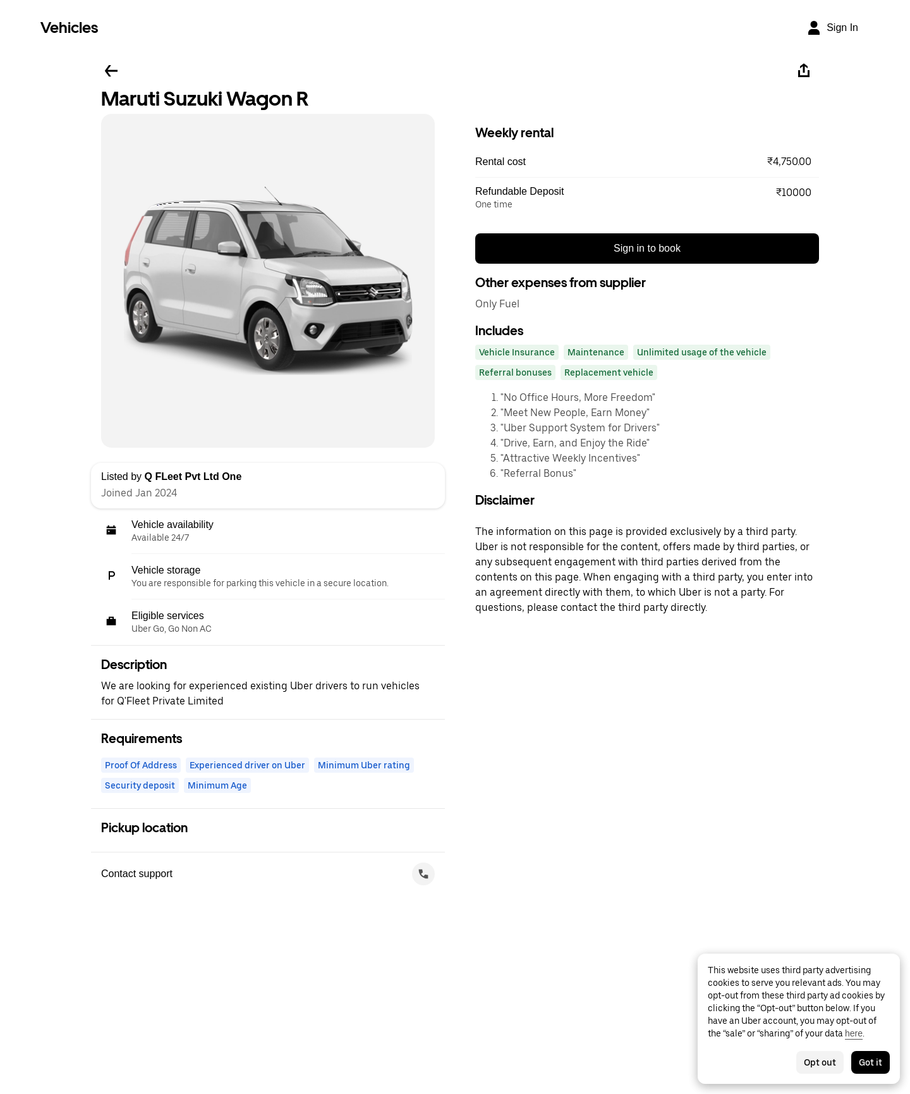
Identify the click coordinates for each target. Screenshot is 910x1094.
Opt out (820, 1062)
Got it (870, 1062)
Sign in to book (647, 248)
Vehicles (69, 27)
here (854, 1033)
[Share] (804, 71)
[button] (647, 162)
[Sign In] (832, 28)
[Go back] (111, 71)
